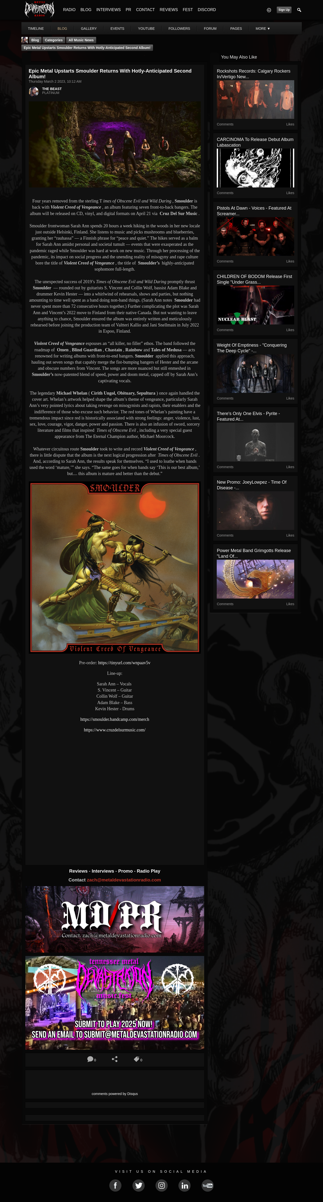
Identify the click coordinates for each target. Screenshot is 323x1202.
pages (236, 29)
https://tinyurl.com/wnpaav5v (124, 662)
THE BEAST (52, 89)
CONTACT (145, 10)
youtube (146, 29)
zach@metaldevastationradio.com (124, 879)
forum (210, 29)
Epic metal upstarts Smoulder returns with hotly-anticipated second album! (87, 48)
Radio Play (148, 871)
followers (179, 29)
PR (128, 10)
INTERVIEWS (108, 10)
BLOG (85, 10)
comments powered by (115, 1094)
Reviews (79, 871)
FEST (188, 10)
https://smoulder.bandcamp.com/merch (114, 719)
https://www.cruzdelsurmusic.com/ (115, 729)
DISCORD (207, 10)
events (117, 29)
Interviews (103, 871)
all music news (81, 40)
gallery (89, 29)
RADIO (69, 10)
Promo (126, 871)
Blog (35, 40)
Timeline (36, 29)
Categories (54, 40)
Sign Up (284, 10)
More (263, 29)
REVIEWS (169, 10)
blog (62, 29)
